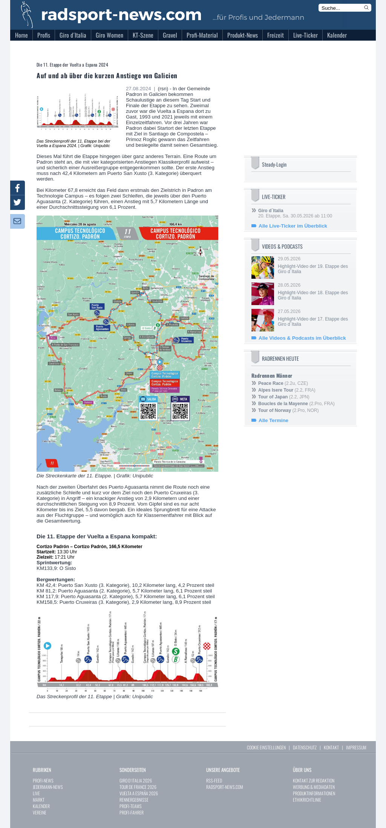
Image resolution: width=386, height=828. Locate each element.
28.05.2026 (313, 292)
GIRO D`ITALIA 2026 (135, 780)
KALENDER (41, 806)
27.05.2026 (313, 318)
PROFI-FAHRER (131, 812)
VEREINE (39, 812)
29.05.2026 (313, 265)
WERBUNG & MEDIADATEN (314, 787)
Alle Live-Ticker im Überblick (293, 226)
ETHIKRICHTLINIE (307, 799)
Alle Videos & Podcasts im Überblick (302, 338)
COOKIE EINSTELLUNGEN (266, 747)
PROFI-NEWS (43, 780)
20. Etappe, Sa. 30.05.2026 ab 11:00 (295, 213)
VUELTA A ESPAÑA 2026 (138, 793)
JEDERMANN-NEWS (48, 787)
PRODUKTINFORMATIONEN (314, 793)
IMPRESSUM (356, 747)
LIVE (36, 793)
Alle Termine (273, 420)
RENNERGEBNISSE (134, 799)
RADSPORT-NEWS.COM (224, 787)
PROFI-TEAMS (130, 806)
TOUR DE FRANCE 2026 (137, 787)
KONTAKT (331, 747)
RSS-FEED (214, 780)
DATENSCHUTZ (305, 747)
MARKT (38, 799)
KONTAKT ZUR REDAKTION (313, 780)
